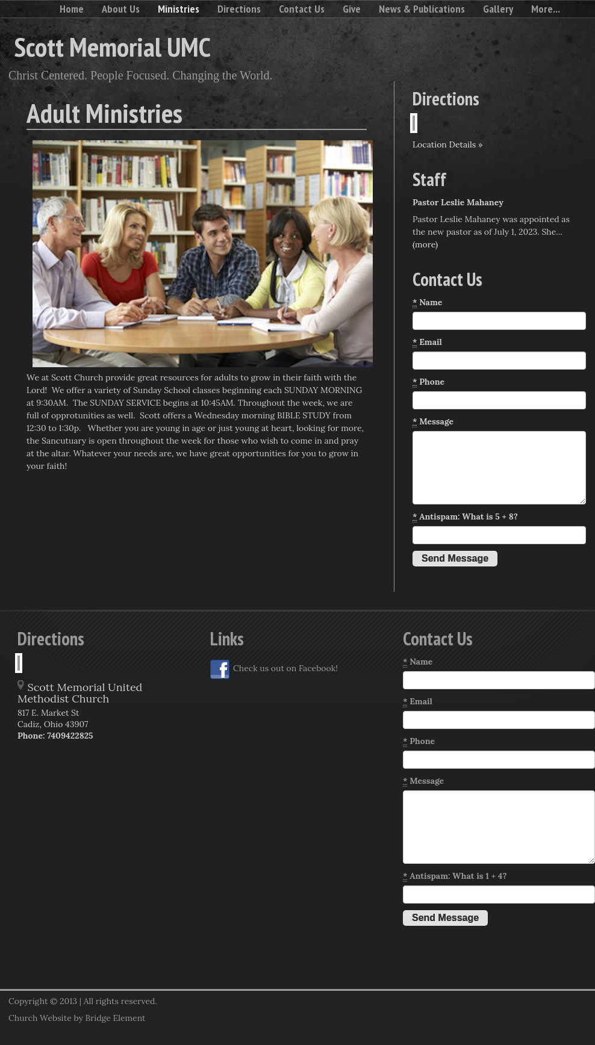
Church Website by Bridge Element (76, 1017)
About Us (121, 9)
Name (427, 302)
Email (427, 342)
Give (352, 9)
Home (72, 9)
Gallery (498, 9)
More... (545, 9)
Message (433, 421)
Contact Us (302, 9)
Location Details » (447, 144)
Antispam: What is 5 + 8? (465, 516)
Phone (428, 382)
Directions (239, 9)
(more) (425, 244)
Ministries (178, 9)
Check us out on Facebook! (274, 669)
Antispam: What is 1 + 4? (454, 876)
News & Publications (422, 9)
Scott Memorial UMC (112, 46)
